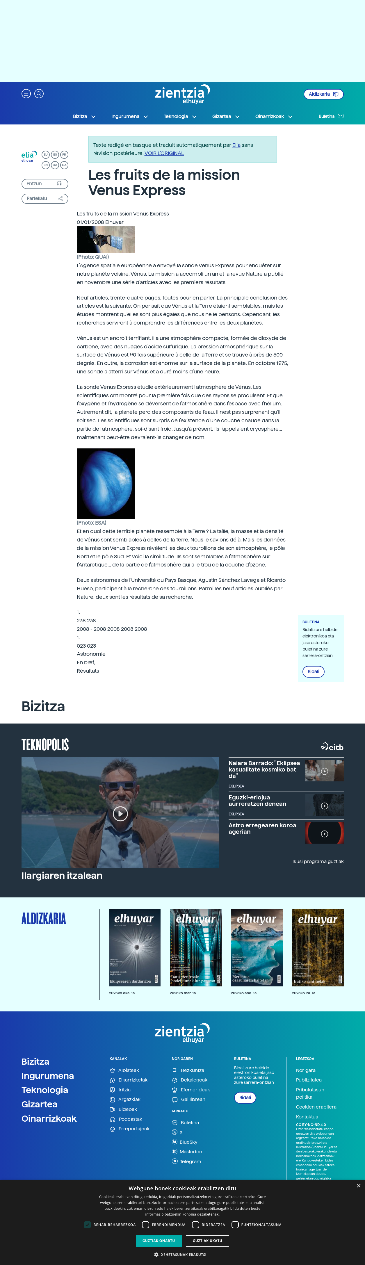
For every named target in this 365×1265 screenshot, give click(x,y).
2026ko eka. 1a (122, 993)
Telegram (186, 1161)
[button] (26, 93)
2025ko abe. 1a (244, 993)
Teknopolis (45, 743)
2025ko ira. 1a (303, 993)
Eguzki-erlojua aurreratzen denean (257, 800)
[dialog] (182, 1222)
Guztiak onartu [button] (159, 1240)
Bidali (313, 671)
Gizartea (40, 1104)
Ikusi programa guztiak (318, 861)
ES (55, 154)
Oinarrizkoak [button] (274, 117)
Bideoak (123, 1110)
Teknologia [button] (180, 117)
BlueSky (184, 1142)
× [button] (358, 1186)
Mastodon (187, 1151)
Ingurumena (48, 1075)
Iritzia (120, 1090)
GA (64, 165)
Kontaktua (307, 1117)
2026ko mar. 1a (183, 993)
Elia (236, 145)
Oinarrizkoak (49, 1118)
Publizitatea (309, 1080)
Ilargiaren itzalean (62, 875)
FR (64, 154)
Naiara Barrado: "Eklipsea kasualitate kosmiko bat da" (264, 769)
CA (55, 165)
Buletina (331, 116)
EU (46, 154)
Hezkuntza (188, 1071)
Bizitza (35, 1061)
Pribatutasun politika (310, 1093)
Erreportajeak (129, 1129)
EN (46, 165)
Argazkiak (125, 1100)
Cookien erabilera (316, 1107)
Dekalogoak (189, 1080)
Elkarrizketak (128, 1080)
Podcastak (126, 1119)
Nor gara (306, 1070)
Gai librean (188, 1100)
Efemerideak (191, 1090)
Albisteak (124, 1071)
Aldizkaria (324, 94)
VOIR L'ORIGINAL (164, 153)
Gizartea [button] (226, 117)
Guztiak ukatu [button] (207, 1240)
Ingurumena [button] (130, 117)
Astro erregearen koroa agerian (262, 828)
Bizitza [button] (84, 117)
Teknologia (45, 1090)
